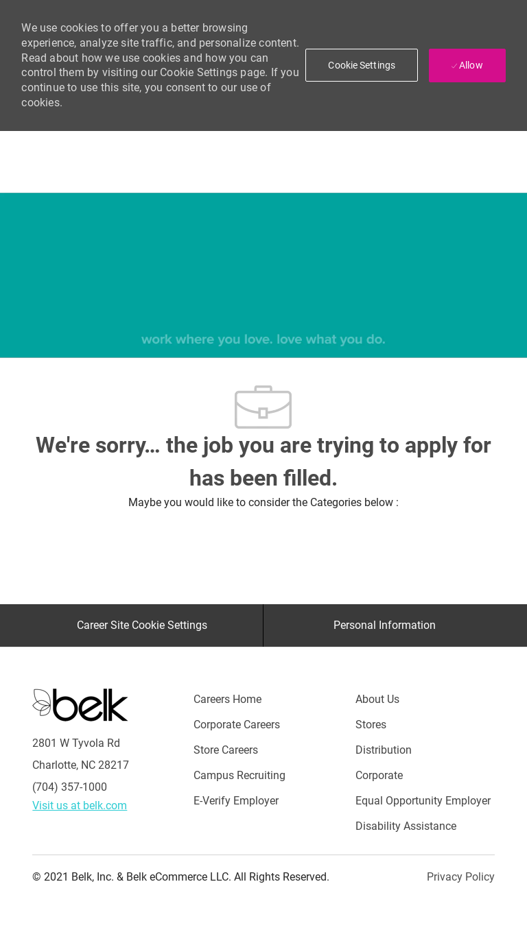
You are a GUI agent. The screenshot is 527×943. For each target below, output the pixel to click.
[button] (361, 65)
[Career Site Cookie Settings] (142, 625)
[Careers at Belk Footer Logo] (80, 704)
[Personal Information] (384, 625)
